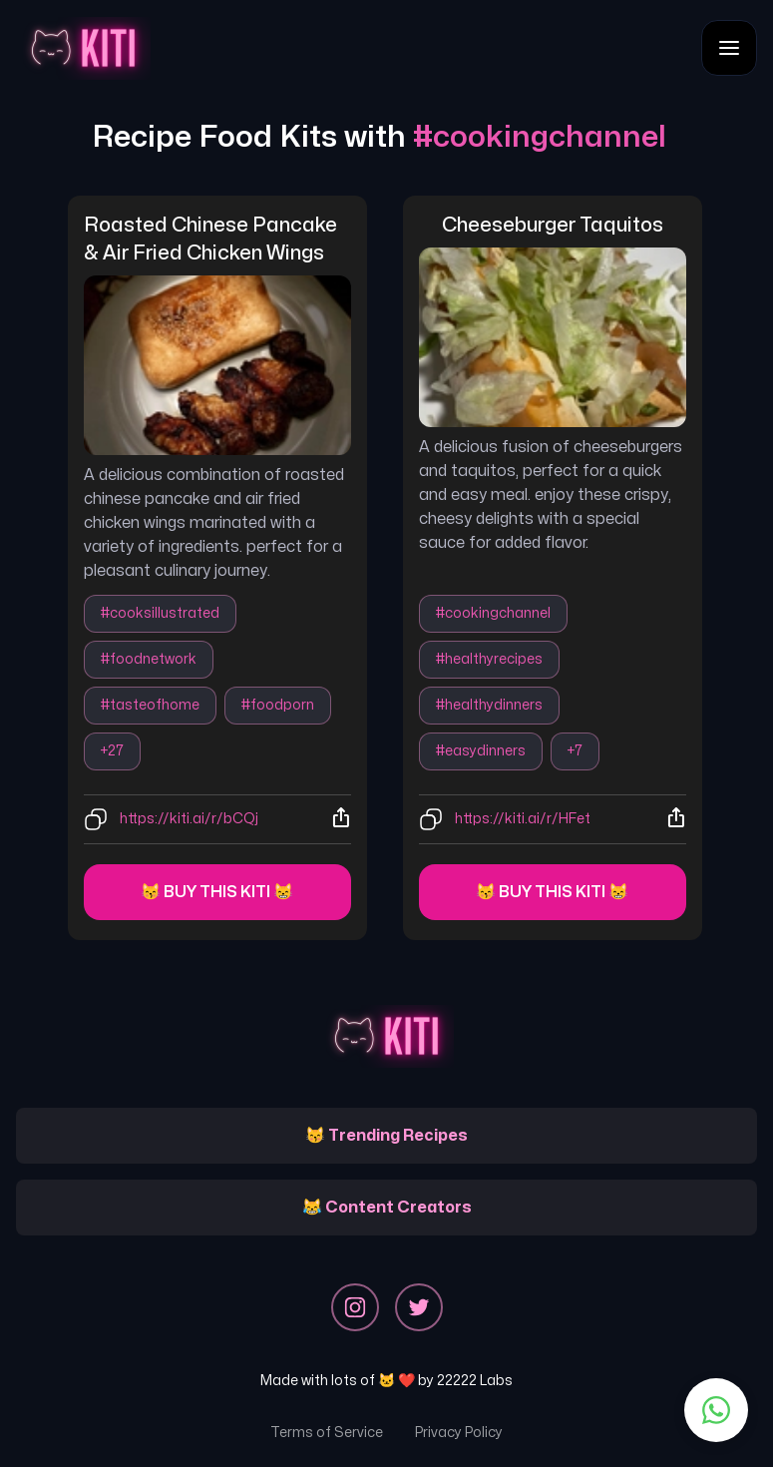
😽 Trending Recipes (386, 1136)
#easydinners (481, 750)
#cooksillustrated (160, 613)
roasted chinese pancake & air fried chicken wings (212, 239)
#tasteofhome (150, 705)
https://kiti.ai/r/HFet (522, 818)
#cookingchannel (493, 613)
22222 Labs (475, 1380)
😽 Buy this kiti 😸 (217, 892)
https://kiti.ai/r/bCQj (189, 818)
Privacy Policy (459, 1432)
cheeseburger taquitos (552, 225)
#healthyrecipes (489, 659)
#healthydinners (489, 705)
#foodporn (277, 705)
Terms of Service (326, 1432)
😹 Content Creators (387, 1208)
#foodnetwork (148, 659)
